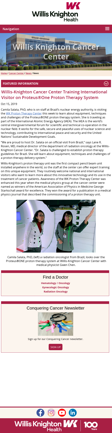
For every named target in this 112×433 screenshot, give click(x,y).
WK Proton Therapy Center (24, 113)
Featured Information (20, 83)
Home (4, 73)
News (29, 73)
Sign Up (55, 347)
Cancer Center (16, 73)
